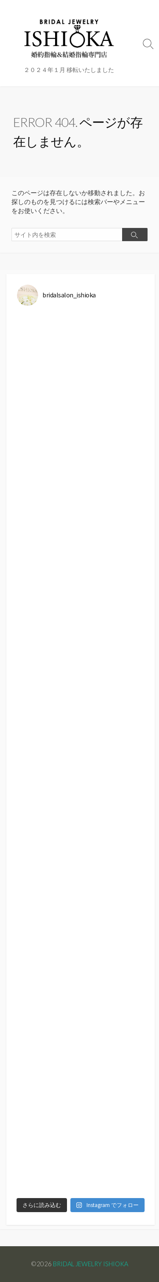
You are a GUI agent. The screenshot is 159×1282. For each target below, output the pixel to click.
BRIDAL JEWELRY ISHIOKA (90, 1264)
